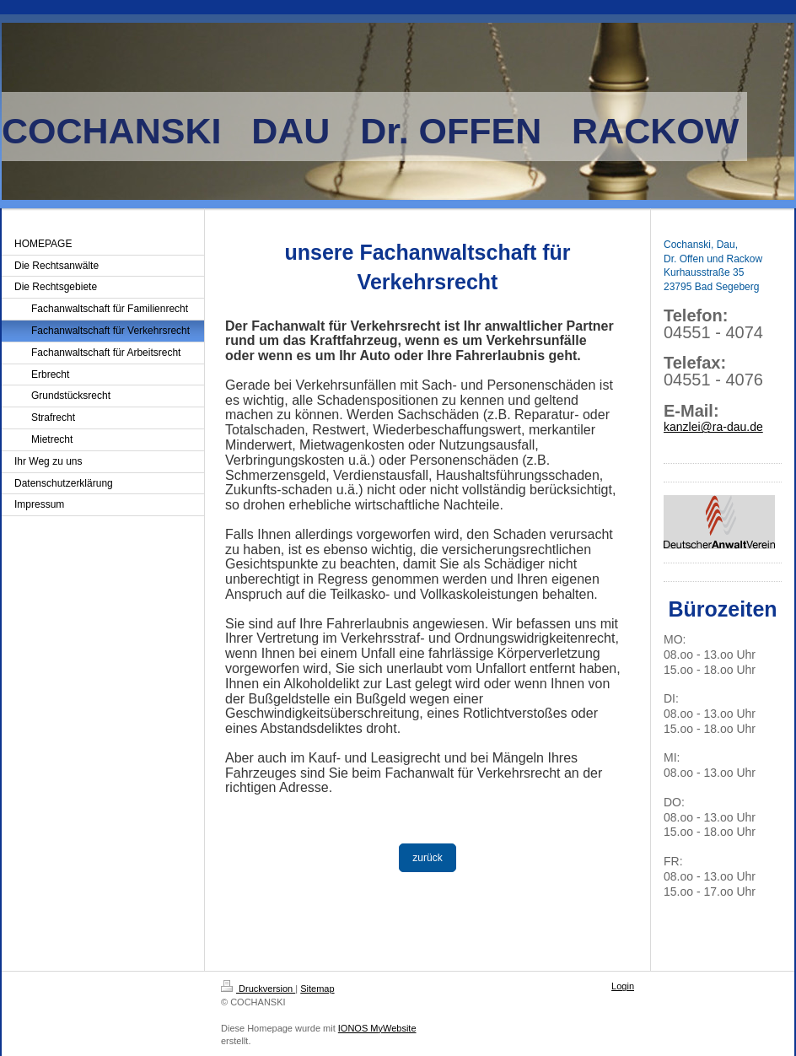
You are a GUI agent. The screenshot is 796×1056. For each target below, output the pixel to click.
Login (622, 986)
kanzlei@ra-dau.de (713, 427)
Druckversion (258, 988)
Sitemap (317, 988)
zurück (427, 858)
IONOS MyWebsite (377, 1028)
